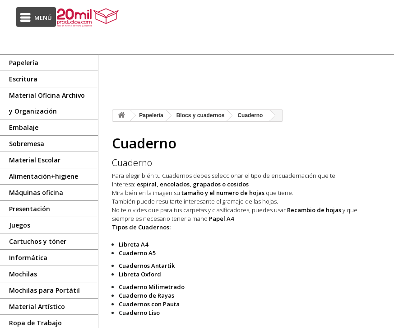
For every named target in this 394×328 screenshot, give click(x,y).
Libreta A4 (133, 244)
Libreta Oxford (140, 274)
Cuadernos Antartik (147, 265)
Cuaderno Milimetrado (152, 287)
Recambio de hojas (314, 210)
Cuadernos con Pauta (149, 304)
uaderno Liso (141, 313)
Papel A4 (221, 218)
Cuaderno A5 (137, 253)
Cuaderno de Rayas (146, 295)
